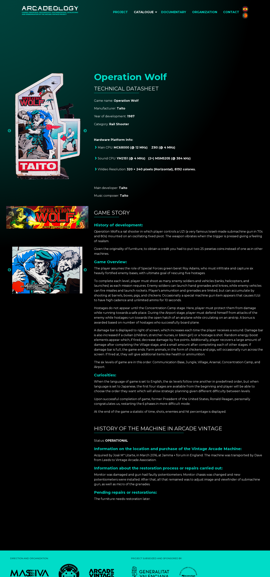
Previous (9, 131)
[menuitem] (120, 12)
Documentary (173, 12)
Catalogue (144, 12)
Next (85, 131)
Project (120, 12)
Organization (204, 12)
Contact (231, 12)
